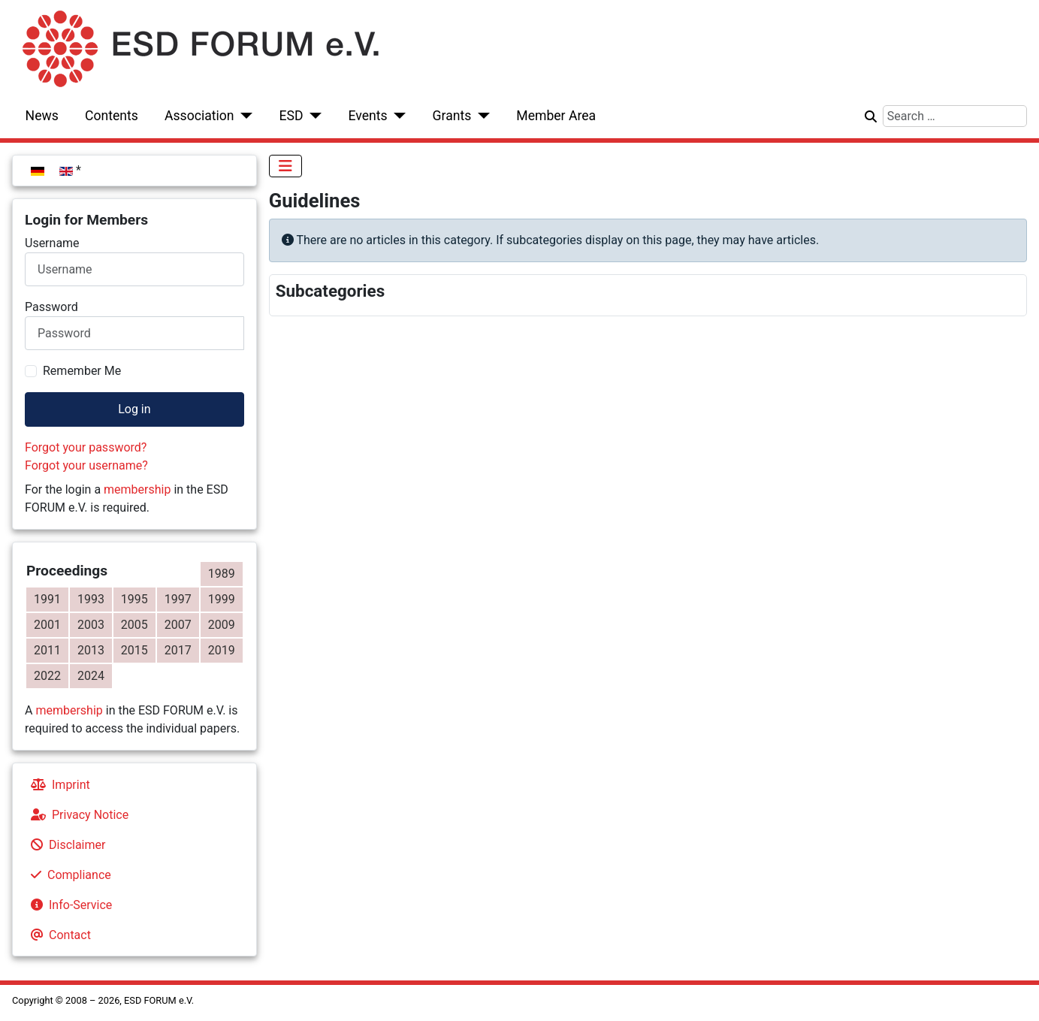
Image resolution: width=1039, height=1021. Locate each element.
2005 (134, 625)
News (42, 115)
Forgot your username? (86, 465)
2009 (221, 625)
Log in (134, 409)
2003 (90, 625)
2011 (47, 650)
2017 (178, 650)
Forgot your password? (85, 447)
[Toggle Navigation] (285, 166)
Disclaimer (65, 845)
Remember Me (82, 371)
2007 (178, 625)
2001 (47, 625)
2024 (90, 676)
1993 (90, 599)
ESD (291, 115)
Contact (58, 935)
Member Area (556, 115)
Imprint (57, 785)
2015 (134, 650)
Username (52, 243)
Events (367, 115)
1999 (221, 599)
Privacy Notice (76, 815)
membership (137, 489)
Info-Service (68, 905)
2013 (90, 650)
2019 (221, 650)
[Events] (397, 115)
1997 (178, 599)
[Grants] (480, 115)
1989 (221, 573)
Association (199, 115)
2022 (47, 676)
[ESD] (313, 115)
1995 (134, 599)
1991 (47, 599)
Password (51, 307)
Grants (452, 115)
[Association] (243, 115)
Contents (111, 115)
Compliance (68, 875)
